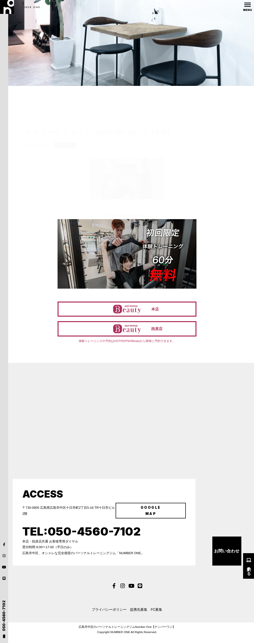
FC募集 (157, 616)
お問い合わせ (226, 559)
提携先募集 (138, 616)
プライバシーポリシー (107, 616)
